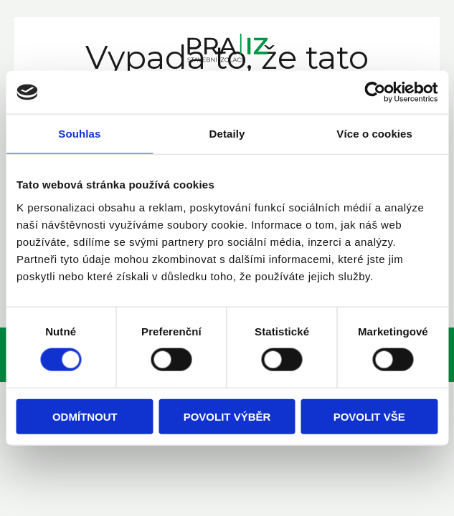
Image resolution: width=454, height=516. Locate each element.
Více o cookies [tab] (374, 134)
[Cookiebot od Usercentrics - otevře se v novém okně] (375, 92)
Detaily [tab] (227, 134)
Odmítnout (85, 416)
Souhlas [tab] (79, 134)
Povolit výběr (227, 416)
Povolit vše (369, 416)
